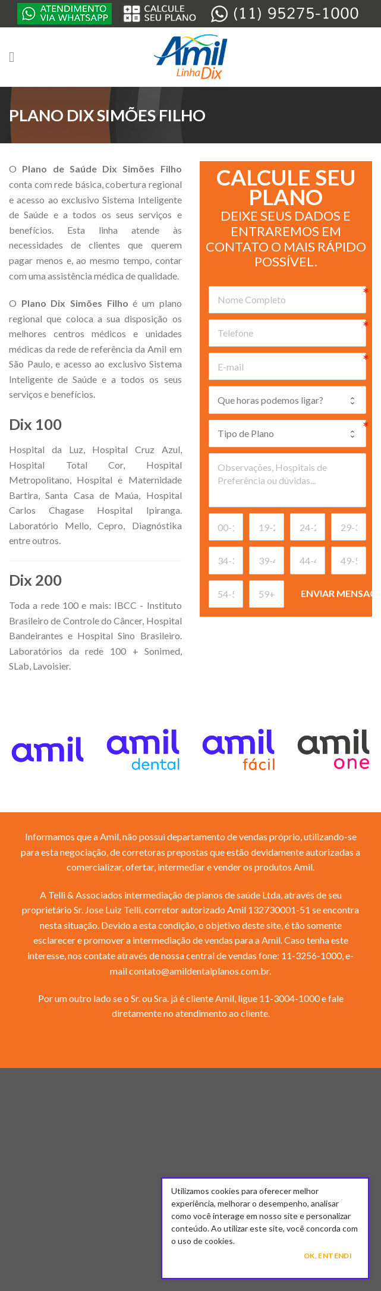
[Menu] (16, 56)
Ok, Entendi (328, 1255)
